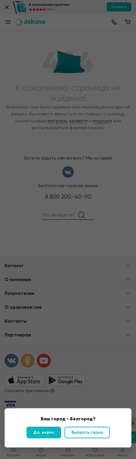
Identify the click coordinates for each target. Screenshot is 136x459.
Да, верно (43, 432)
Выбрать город (87, 432)
